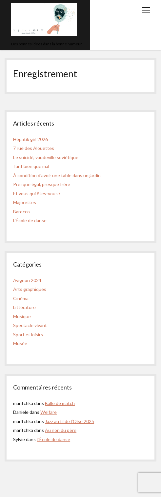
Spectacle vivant (30, 325)
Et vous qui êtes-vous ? (37, 193)
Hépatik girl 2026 (30, 139)
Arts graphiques (29, 289)
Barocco (21, 211)
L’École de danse (30, 220)
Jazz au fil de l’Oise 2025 (69, 421)
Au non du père (60, 430)
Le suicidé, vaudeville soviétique (45, 157)
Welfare (48, 412)
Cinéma (21, 298)
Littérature (24, 307)
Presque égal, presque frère (41, 184)
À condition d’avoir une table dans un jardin (57, 175)
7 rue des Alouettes (33, 148)
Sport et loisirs (28, 334)
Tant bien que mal (31, 166)
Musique (22, 316)
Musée (20, 343)
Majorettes (24, 202)
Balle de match (60, 403)
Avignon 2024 (27, 280)
